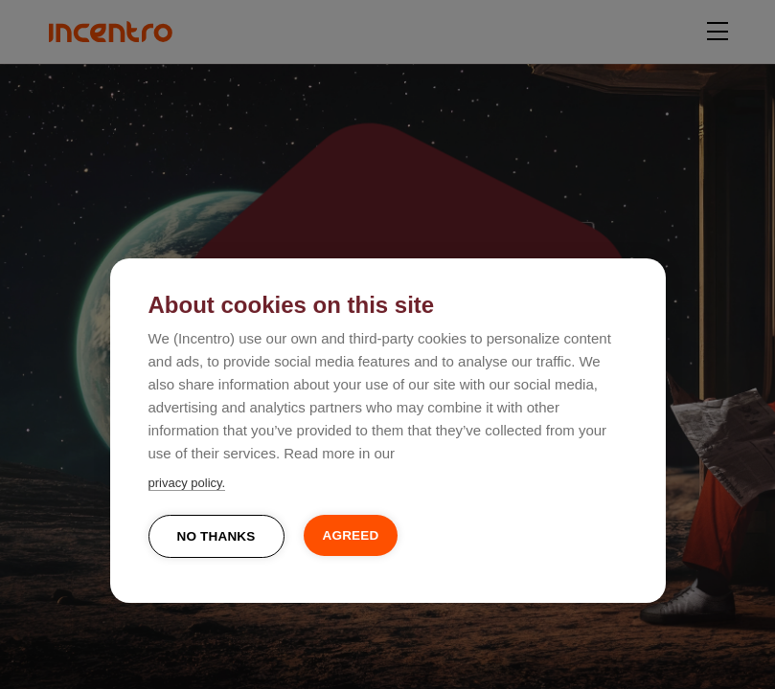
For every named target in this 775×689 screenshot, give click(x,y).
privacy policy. (187, 483)
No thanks (215, 536)
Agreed (351, 535)
